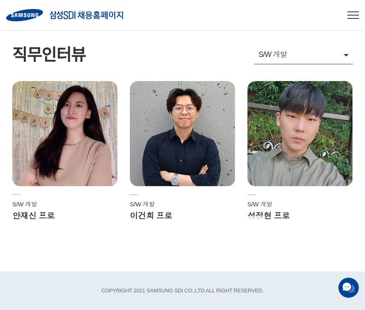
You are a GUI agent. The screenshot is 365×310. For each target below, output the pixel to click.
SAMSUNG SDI (64, 15)
